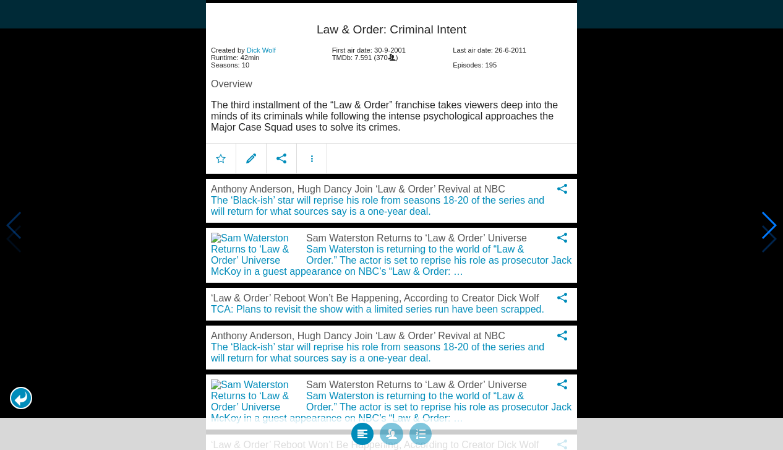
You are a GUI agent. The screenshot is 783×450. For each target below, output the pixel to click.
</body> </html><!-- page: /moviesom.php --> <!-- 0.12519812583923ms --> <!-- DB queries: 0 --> (391, 225)
